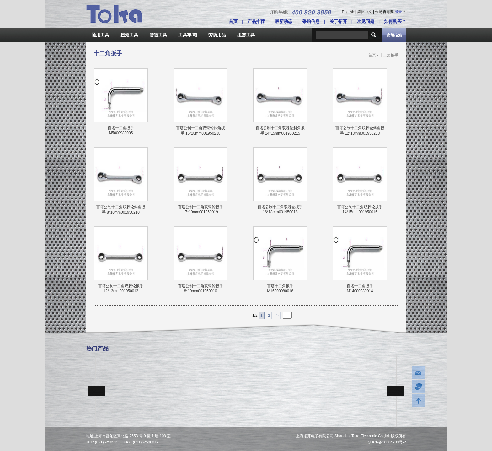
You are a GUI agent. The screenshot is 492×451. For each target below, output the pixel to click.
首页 (233, 21)
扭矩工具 (129, 34)
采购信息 (311, 21)
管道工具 (158, 34)
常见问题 (365, 21)
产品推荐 (256, 21)
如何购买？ (395, 21)
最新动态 (283, 21)
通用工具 (100, 34)
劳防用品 (217, 34)
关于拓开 (338, 21)
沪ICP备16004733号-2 (387, 442)
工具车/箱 (187, 34)
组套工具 (246, 34)
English (348, 12)
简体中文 (364, 12)
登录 (398, 12)
